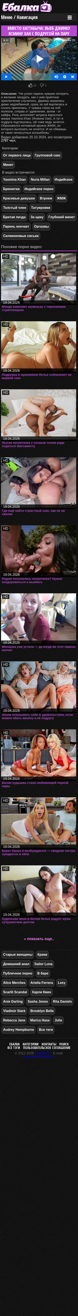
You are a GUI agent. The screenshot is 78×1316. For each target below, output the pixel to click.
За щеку (37, 217)
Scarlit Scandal (15, 992)
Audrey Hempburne (18, 1029)
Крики (42, 954)
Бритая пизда (14, 217)
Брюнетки (11, 189)
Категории (30, 1044)
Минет (8, 164)
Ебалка (14, 1044)
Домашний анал (16, 964)
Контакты (49, 1044)
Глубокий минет (61, 217)
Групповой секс (48, 155)
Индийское (63, 179)
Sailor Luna (43, 964)
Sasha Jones (38, 1001)
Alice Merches (14, 982)
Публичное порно (17, 973)
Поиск (64, 1044)
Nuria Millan (40, 179)
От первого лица (17, 155)
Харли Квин (41, 992)
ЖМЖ (61, 198)
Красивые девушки (19, 198)
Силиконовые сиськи (21, 236)
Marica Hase (40, 1020)
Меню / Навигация (19, 17)
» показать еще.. (39, 939)
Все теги (46, 1029)
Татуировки (40, 207)
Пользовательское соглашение (47, 1047)
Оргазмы (41, 226)
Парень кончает (16, 226)
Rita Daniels (62, 1001)
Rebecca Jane (14, 1020)
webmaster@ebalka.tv (39, 1056)
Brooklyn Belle (42, 1011)
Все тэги (13, 1047)
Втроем (46, 198)
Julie (58, 1020)
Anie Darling (13, 1001)
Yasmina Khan (14, 179)
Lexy (61, 982)
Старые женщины (17, 954)
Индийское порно (39, 189)
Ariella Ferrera (41, 982)
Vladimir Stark (14, 1011)
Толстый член (14, 207)
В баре (42, 973)
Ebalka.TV (42, 1053)
